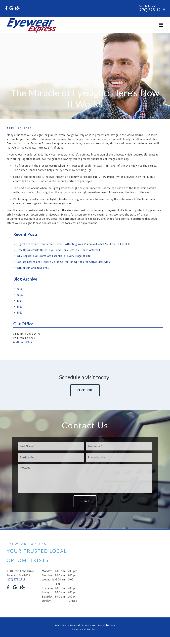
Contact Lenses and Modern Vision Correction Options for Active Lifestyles (63, 261)
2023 (20, 306)
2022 (20, 312)
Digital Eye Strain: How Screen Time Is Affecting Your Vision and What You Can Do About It (73, 244)
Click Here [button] (85, 390)
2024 (20, 300)
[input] (51, 446)
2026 (20, 288)
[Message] (85, 478)
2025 (20, 294)
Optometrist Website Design (85, 629)
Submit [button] (85, 501)
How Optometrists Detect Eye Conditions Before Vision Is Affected (58, 250)
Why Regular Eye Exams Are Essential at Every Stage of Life (54, 255)
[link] (6, 8)
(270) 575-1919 (151, 10)
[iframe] (128, 573)
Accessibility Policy (106, 625)
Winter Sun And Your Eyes (33, 267)
